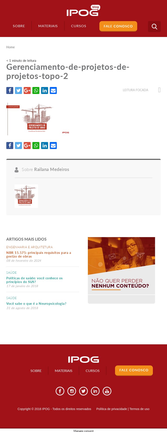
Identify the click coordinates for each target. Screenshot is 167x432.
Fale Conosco (118, 26)
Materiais (48, 26)
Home (10, 47)
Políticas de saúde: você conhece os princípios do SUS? (34, 280)
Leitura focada (142, 90)
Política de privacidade (111, 409)
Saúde (11, 272)
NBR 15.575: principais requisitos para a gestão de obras (38, 254)
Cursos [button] (78, 26)
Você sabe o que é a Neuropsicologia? (36, 303)
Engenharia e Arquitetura (29, 247)
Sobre (19, 26)
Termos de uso (139, 409)
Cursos (93, 370)
